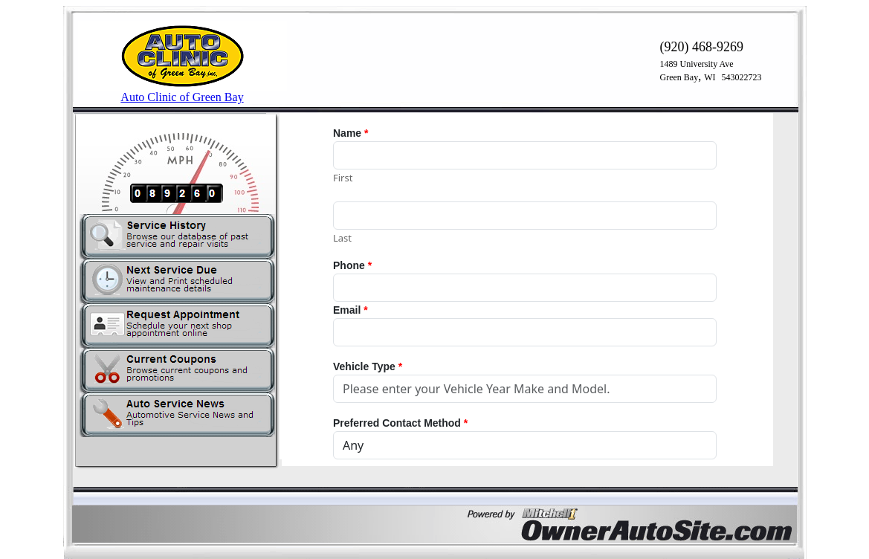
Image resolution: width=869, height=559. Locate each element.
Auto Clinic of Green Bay (181, 97)
